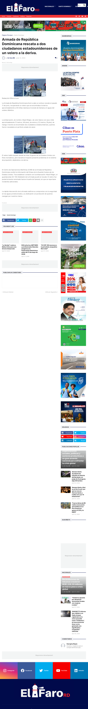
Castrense (16, 16)
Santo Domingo (65, 6)
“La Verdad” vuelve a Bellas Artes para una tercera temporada (9, 247)
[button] (79, 5)
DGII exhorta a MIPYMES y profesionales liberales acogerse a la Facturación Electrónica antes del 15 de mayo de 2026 (29, 249)
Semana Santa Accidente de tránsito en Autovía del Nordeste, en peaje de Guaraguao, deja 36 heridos (79, 476)
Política (22, 16)
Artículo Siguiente (51, 292)
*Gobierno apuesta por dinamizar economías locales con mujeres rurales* (78, 601)
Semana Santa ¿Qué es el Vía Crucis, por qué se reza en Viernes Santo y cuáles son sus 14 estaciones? (78, 492)
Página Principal (7, 35)
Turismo (9, 16)
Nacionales (49, 6)
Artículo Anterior (8, 292)
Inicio (3, 16)
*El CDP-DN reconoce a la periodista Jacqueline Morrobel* (49, 247)
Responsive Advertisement (30, 67)
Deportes (28, 16)
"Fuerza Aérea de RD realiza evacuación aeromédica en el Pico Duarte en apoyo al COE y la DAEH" (79, 507)
